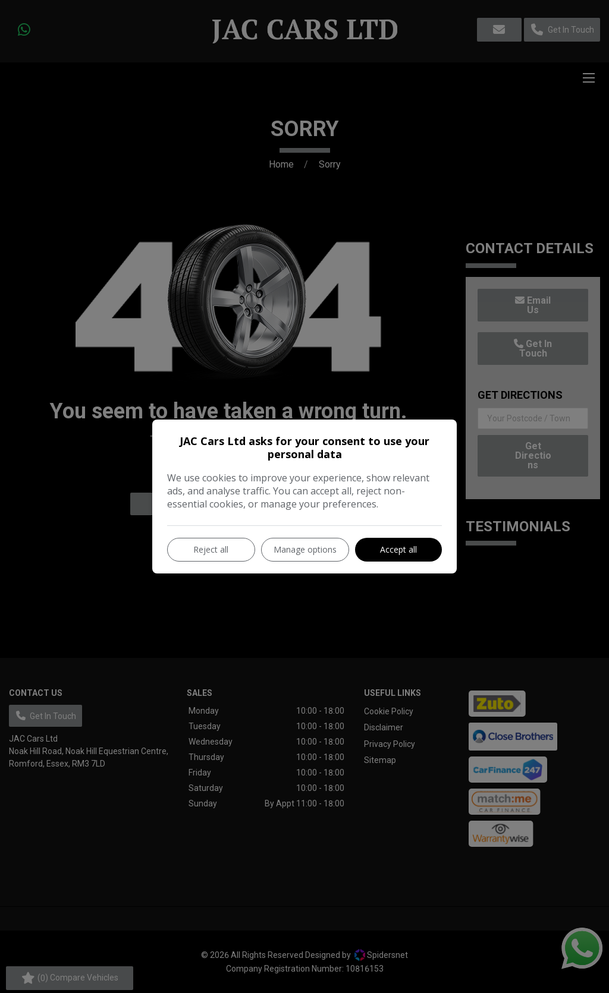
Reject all (210, 549)
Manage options (305, 549)
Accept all (398, 549)
